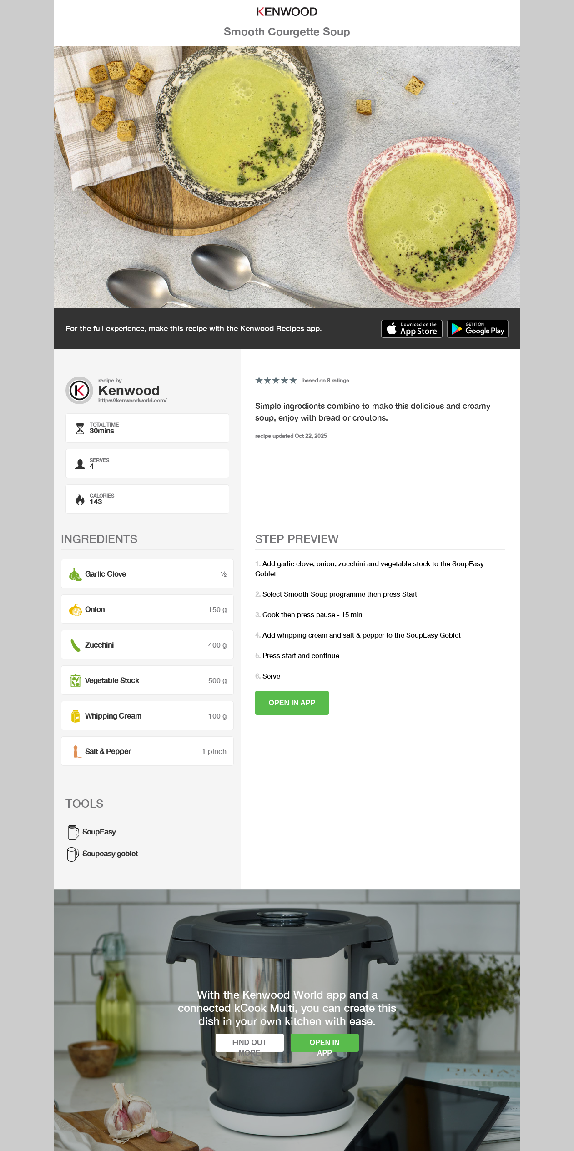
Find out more (249, 1045)
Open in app (292, 703)
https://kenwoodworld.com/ (132, 400)
